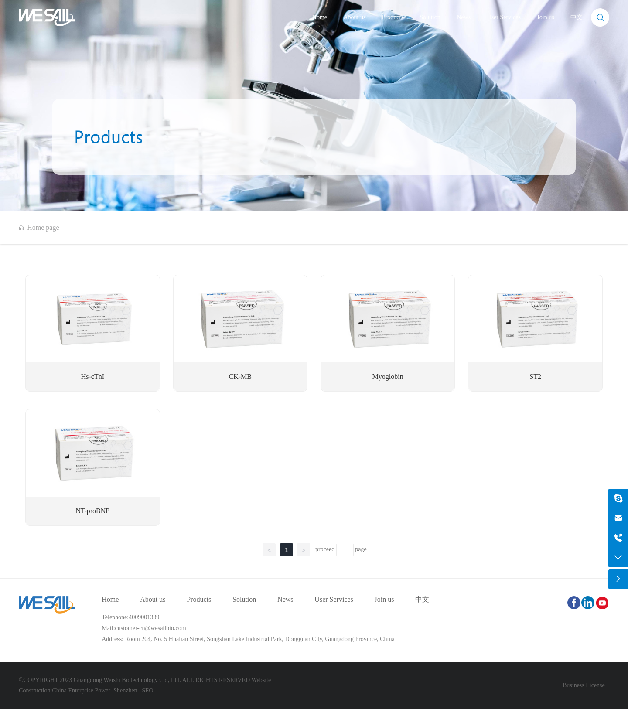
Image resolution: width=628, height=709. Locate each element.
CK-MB (240, 376)
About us (354, 17)
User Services (504, 17)
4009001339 (144, 617)
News (464, 17)
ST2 (535, 376)
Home (319, 17)
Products (392, 17)
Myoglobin (387, 376)
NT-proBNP (93, 511)
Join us (545, 17)
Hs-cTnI (92, 376)
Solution (430, 17)
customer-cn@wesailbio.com (150, 628)
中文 (576, 17)
